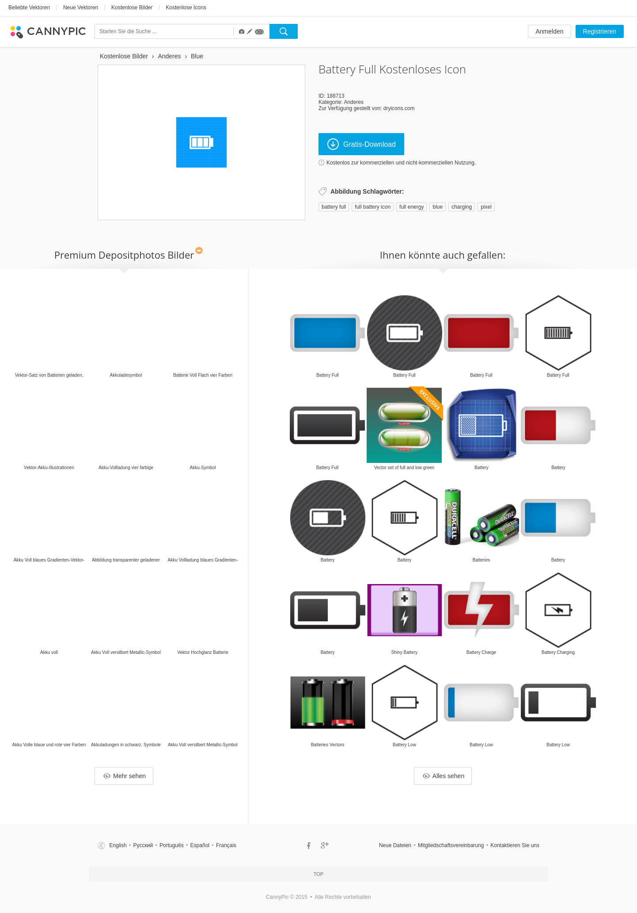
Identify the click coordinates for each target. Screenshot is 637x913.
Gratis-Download (361, 144)
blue (437, 207)
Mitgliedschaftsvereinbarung (451, 845)
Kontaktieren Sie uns (514, 845)
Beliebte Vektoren (29, 7)
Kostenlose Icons (186, 7)
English (117, 845)
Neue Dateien (395, 845)
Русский (143, 845)
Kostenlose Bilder (131, 7)
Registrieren (599, 31)
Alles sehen (443, 775)
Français (226, 845)
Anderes (354, 102)
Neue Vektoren (80, 7)
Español (199, 845)
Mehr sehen (124, 775)
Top (318, 874)
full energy (411, 207)
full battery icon (373, 207)
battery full (334, 207)
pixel (486, 207)
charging (461, 207)
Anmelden (549, 31)
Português (171, 845)
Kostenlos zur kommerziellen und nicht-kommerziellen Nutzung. (401, 163)
